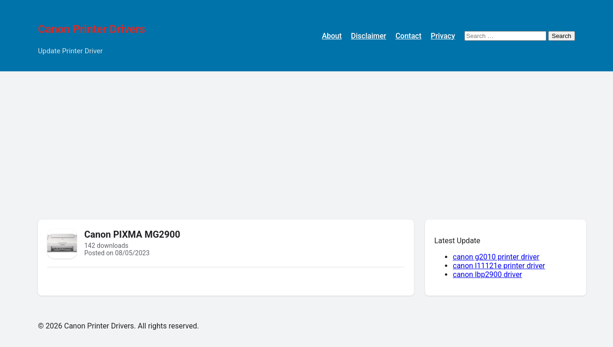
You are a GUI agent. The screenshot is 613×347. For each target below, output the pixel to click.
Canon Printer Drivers (91, 29)
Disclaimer (368, 36)
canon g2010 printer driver (496, 256)
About (332, 36)
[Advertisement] (306, 141)
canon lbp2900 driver (487, 274)
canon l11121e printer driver (499, 265)
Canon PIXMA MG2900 (132, 234)
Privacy (443, 36)
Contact (408, 36)
